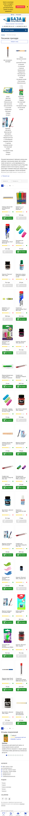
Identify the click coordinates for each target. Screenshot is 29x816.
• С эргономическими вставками (21, 62)
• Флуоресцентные (8, 137)
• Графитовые (8, 109)
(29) (20, 211)
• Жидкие (21, 98)
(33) (20, 515)
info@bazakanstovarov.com (9, 776)
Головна (3, 35)
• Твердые (21, 100)
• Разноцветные (21, 73)
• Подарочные (21, 72)
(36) (20, 414)
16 (9, 185)
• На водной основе (21, 79)
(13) (6, 481)
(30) (6, 616)
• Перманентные (7, 136)
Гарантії (4, 785)
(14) (6, 414)
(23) (20, 279)
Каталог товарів (8, 30)
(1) (6, 245)
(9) (6, 582)
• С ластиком (7, 107)
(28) (6, 515)
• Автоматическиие (21, 59)
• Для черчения (8, 104)
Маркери (7, 128)
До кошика (9, 218)
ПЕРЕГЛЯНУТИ (20, 7)
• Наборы (7, 113)
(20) (20, 649)
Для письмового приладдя (8, 60)
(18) (20, 548)
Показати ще (5, 176)
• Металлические (21, 83)
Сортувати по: (5, 181)
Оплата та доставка (6, 787)
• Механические (8, 102)
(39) (20, 346)
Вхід (12, 14)
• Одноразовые (21, 70)
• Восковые (8, 111)
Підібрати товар (14, 41)
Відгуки (4, 789)
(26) (6, 447)
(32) (6, 211)
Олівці (7, 96)
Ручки (21, 57)
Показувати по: (15, 181)
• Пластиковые (21, 81)
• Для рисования (7, 105)
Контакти (4, 791)
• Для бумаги (7, 134)
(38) (6, 279)
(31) (6, 380)
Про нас (4, 783)
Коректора (21, 96)
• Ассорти (7, 115)
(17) (20, 245)
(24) (6, 717)
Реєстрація (18, 14)
